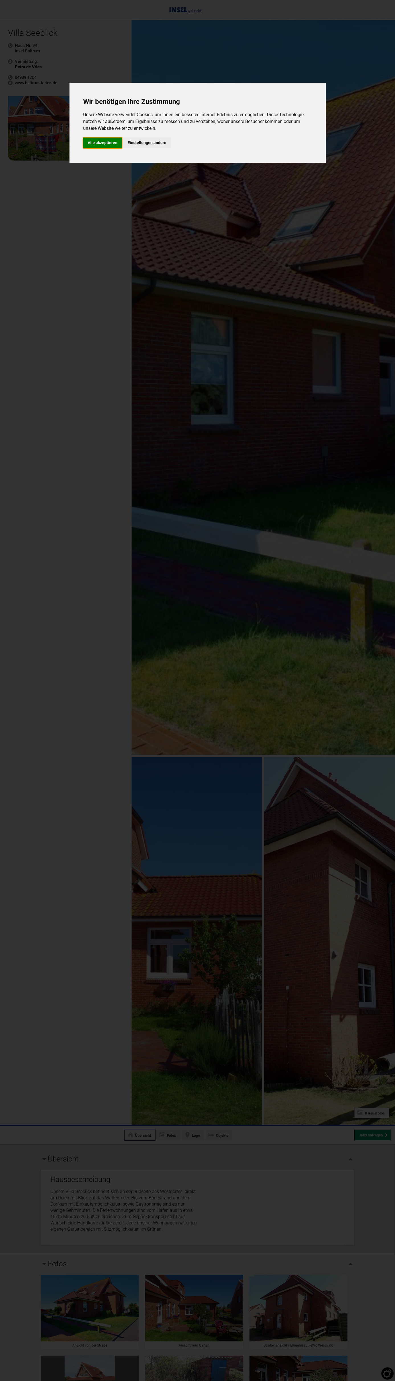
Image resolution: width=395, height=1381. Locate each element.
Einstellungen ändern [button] (147, 142)
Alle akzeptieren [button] (102, 142)
